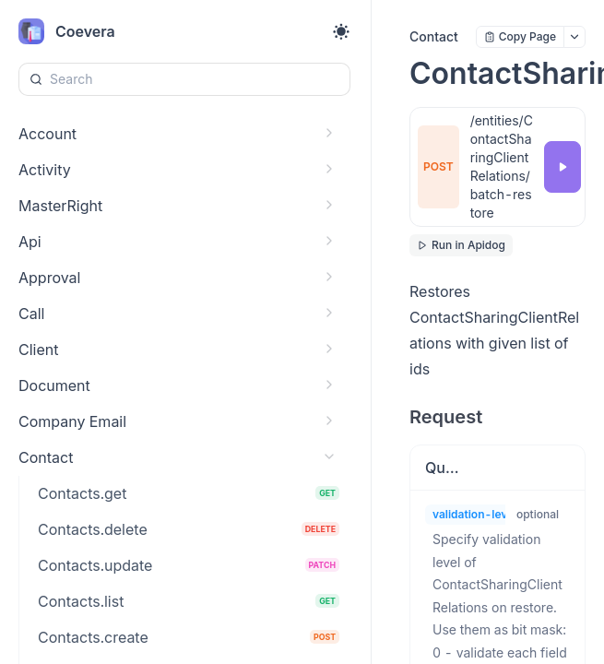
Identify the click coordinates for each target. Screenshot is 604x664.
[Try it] (562, 167)
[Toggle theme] (341, 31)
